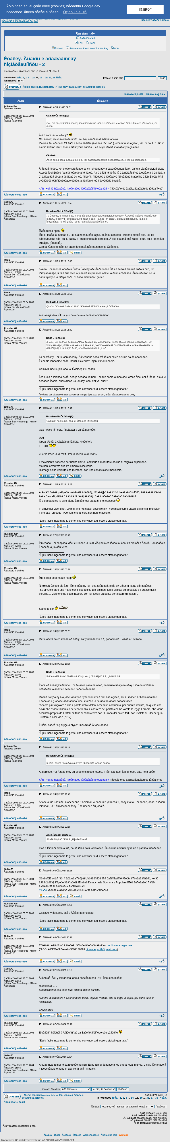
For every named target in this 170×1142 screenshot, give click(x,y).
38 (53, 77)
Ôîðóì (57, 1135)
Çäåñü (43, 890)
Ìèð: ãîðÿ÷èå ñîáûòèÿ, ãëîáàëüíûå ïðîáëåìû (81, 86)
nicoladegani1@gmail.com (101, 949)
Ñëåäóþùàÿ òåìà (155, 94)
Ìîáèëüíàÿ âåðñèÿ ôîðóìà (155, 20)
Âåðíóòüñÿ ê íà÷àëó (15, 194)
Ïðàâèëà (77, 1135)
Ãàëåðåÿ (66, 1135)
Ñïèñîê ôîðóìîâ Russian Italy (38, 86)
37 (50, 77)
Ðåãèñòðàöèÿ (85, 38)
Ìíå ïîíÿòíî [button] (145, 9)
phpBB (14, 1140)
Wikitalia (123, 1135)
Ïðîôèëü (58, 48)
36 (46, 77)
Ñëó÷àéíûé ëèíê (109, 1135)
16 (41, 77)
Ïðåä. (19, 77)
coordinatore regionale (118, 945)
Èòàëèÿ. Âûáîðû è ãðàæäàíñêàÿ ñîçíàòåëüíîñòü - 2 (40, 61)
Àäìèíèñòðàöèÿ (91, 1135)
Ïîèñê (91, 43)
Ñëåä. (59, 77)
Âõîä (115, 48)
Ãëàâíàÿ (48, 1135)
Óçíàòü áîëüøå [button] (75, 12)
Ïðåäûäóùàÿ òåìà (133, 94)
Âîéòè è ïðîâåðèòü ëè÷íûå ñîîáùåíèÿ (87, 48)
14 (33, 77)
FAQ (79, 43)
